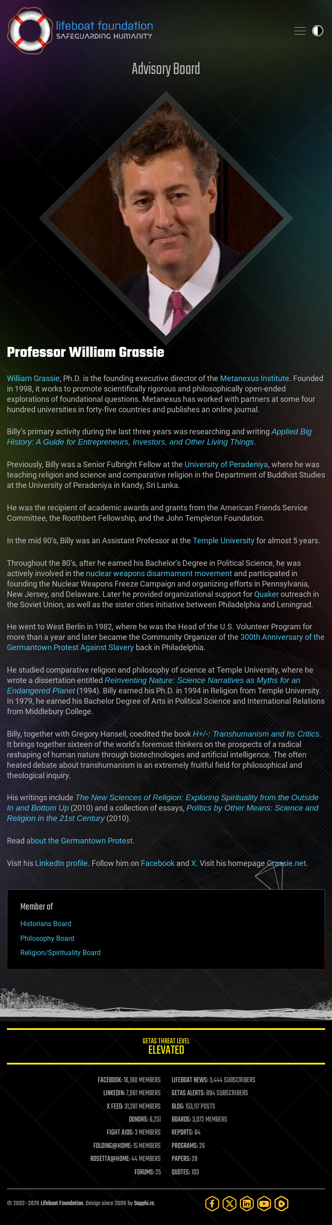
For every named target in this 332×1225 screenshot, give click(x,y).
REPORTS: (182, 1132)
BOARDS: (181, 1120)
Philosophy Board (47, 938)
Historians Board (45, 924)
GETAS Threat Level (166, 1048)
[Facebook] (212, 1203)
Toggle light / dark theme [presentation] (317, 30)
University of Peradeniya (226, 464)
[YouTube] (264, 1203)
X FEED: (115, 1107)
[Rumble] (281, 1203)
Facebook (158, 863)
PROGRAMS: (185, 1146)
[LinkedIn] (247, 1203)
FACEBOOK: (110, 1080)
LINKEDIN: (114, 1093)
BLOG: (178, 1107)
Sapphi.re (144, 1204)
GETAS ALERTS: (188, 1093)
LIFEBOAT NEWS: (190, 1080)
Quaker (266, 594)
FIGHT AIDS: (120, 1132)
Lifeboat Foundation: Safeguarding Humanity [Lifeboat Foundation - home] (144, 31)
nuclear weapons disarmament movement (159, 573)
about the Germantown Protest (79, 840)
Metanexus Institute (254, 378)
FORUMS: (144, 1172)
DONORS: (138, 1120)
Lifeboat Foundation (62, 1204)
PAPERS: (181, 1159)
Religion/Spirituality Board (60, 953)
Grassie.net (286, 863)
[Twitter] (229, 1203)
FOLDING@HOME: (112, 1146)
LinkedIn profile (61, 863)
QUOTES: (181, 1172)
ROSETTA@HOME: (110, 1159)
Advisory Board (166, 70)
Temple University (224, 540)
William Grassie (33, 378)
